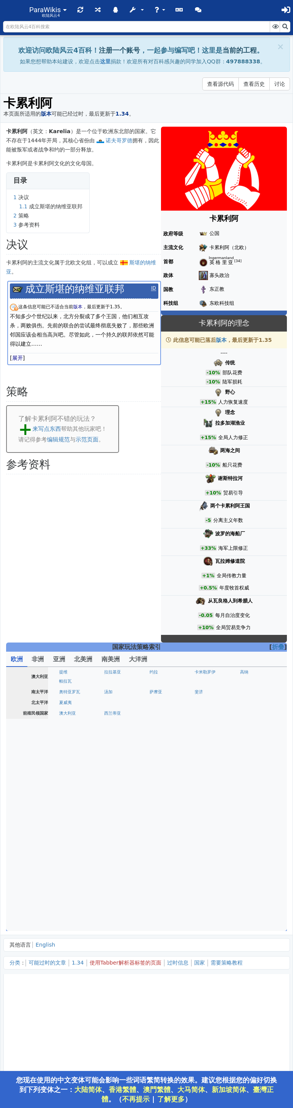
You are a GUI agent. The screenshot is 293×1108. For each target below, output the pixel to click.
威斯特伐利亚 (71, 800)
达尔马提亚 (160, 887)
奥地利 (65, 810)
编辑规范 (58, 439)
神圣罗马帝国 (116, 829)
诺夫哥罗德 (119, 140)
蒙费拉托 (112, 839)
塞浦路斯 (112, 887)
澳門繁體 (157, 1089)
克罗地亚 (67, 868)
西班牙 (65, 681)
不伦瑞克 (248, 781)
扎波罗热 (112, 916)
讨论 (279, 84)
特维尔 (201, 907)
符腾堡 (110, 820)
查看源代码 (220, 84)
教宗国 (156, 849)
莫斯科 (65, 907)
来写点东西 (46, 428)
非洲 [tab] (38, 659)
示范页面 (87, 439)
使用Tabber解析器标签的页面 (125, 963)
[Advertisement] (146, 1030)
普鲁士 (246, 742)
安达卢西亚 (160, 681)
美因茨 (156, 781)
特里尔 (110, 781)
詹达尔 (156, 878)
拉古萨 (110, 868)
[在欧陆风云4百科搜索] (136, 26)
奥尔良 (246, 691)
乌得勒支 (203, 702)
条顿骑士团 (114, 742)
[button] (48, 9)
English (45, 945)
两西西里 (112, 858)
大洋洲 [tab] (138, 659)
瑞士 (154, 820)
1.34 (78, 963)
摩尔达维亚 (69, 771)
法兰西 (65, 691)
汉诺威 (110, 800)
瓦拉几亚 (248, 762)
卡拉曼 (110, 878)
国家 (199, 963)
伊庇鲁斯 (248, 878)
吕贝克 (110, 791)
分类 (15, 963)
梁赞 (154, 907)
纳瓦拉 (201, 672)
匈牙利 (201, 762)
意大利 (246, 849)
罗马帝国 (158, 858)
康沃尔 (201, 713)
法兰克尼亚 (250, 820)
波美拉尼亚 (160, 800)
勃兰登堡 (158, 791)
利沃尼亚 (67, 751)
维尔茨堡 (158, 810)
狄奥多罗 (158, 916)
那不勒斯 (203, 849)
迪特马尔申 (69, 791)
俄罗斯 (156, 925)
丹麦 (63, 733)
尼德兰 (65, 702)
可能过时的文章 (47, 963)
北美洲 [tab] (83, 659)
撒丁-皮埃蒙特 (72, 858)
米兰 (244, 839)
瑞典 (108, 733)
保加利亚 (203, 887)
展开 (17, 358)
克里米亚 (203, 916)
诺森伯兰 (158, 713)
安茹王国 (67, 722)
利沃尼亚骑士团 (164, 742)
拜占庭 (246, 868)
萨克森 (201, 791)
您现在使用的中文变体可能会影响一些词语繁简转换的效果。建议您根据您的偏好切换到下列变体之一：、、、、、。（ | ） (146, 1089)
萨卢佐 (156, 839)
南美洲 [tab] (110, 659)
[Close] (280, 46)
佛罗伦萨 (112, 849)
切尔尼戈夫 (69, 916)
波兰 (63, 762)
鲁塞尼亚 (203, 925)
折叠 (278, 647)
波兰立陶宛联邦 (164, 762)
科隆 (63, 781)
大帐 (244, 916)
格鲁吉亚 (112, 925)
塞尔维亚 (158, 868)
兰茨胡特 (112, 810)
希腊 (244, 887)
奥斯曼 (65, 878)
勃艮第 (110, 691)
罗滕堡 (246, 810)
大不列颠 (248, 713)
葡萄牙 (65, 672)
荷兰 (108, 702)
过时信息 (177, 963)
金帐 (244, 925)
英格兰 (65, 713)
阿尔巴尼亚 (205, 868)
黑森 (199, 781)
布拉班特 (158, 702)
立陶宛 (110, 762)
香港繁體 (122, 1089)
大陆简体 (88, 1089)
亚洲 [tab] (59, 659)
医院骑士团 (69, 887)
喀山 (63, 925)
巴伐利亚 (203, 820)
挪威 (154, 733)
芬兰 (244, 733)
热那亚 (201, 839)
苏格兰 (110, 713)
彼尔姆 (246, 907)
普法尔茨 (67, 820)
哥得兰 (201, 733)
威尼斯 (65, 849)
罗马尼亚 (112, 771)
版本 (221, 340)
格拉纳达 (112, 681)
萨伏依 (65, 839)
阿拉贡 (156, 672)
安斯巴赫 (203, 810)
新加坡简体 (229, 1089)
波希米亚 (248, 791)
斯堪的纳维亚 (71, 742)
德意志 (246, 800)
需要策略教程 (227, 963)
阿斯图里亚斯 (252, 672)
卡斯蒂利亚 (114, 672)
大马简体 (191, 1089)
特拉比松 (203, 878)
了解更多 (171, 1099)
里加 (199, 742)
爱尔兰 (110, 722)
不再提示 (136, 1099)
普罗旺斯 (158, 691)
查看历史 (254, 84)
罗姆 (63, 896)
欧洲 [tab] (17, 659)
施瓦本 (65, 829)
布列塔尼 (203, 691)
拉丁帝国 (112, 896)
